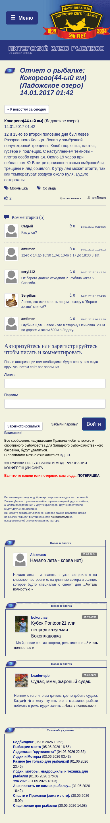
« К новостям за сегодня (26, 109)
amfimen (96, 198)
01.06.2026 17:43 (43, 776)
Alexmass (38, 555)
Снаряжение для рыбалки (35, 806)
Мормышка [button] (19, 188)
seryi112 (28, 272)
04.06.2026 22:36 (71, 752)
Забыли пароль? (64, 424)
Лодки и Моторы (27, 757)
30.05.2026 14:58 (72, 806)
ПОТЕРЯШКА (89, 476)
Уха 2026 (20, 781)
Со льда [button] (49, 188)
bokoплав (39, 618)
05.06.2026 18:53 (49, 742)
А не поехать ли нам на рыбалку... (42, 786)
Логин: (9, 375)
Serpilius (28, 296)
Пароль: (11, 395)
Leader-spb (40, 676)
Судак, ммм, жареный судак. (61, 681)
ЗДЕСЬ (65, 455)
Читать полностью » (80, 706)
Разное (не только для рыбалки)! (41, 761)
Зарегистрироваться (23, 426)
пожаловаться (70, 198)
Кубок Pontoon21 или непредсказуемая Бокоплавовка (53, 630)
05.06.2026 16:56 (56, 747)
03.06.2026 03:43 (56, 757)
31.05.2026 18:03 (43, 781)
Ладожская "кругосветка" (35, 752)
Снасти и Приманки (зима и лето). (41, 796)
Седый (27, 226)
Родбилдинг (23, 742)
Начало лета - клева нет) (56, 560)
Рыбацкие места (27, 747)
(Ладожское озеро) (41, 121)
